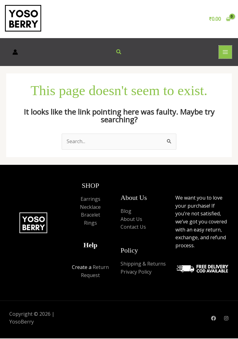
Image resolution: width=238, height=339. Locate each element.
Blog (126, 212)
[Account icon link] (15, 52)
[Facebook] (213, 319)
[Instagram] (226, 319)
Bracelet (90, 215)
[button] (119, 53)
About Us (131, 219)
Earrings (90, 199)
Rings (90, 223)
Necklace (90, 207)
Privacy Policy (136, 272)
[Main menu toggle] (225, 52)
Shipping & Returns (143, 264)
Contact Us (133, 227)
